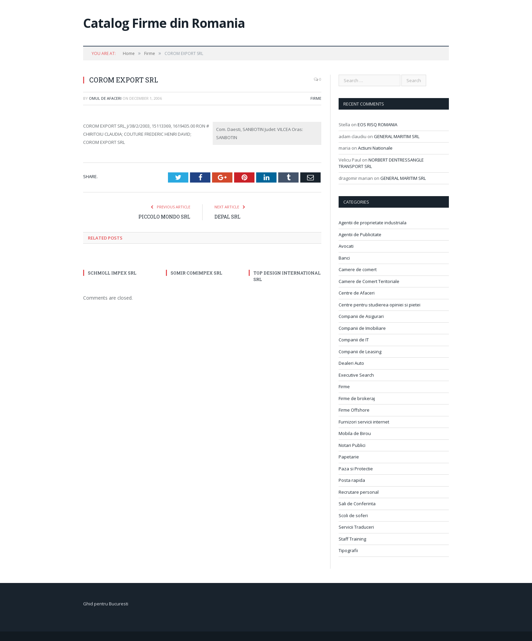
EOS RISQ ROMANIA (377, 124)
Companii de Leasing (360, 351)
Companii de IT (354, 340)
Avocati (346, 246)
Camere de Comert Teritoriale (369, 281)
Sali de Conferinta (357, 504)
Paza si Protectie (356, 469)
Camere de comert (358, 269)
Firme (315, 98)
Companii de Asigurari (361, 316)
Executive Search (356, 375)
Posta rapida (352, 480)
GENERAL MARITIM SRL (396, 136)
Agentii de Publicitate (360, 234)
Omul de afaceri (105, 98)
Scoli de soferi (353, 515)
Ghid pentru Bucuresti (105, 604)
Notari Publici (352, 445)
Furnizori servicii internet (364, 422)
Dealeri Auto (351, 363)
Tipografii (348, 550)
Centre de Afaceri (357, 293)
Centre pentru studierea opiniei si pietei (379, 305)
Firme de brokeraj (357, 398)
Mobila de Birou (355, 433)
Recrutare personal (359, 492)
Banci (344, 258)
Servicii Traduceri (356, 527)
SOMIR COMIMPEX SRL (196, 273)
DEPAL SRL (227, 216)
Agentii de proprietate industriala (372, 223)
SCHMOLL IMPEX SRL (112, 273)
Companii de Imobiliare (362, 328)
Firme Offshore (354, 410)
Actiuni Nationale (375, 148)
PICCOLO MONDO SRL (164, 216)
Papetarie (349, 457)
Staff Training (352, 539)
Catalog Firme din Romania (164, 23)
